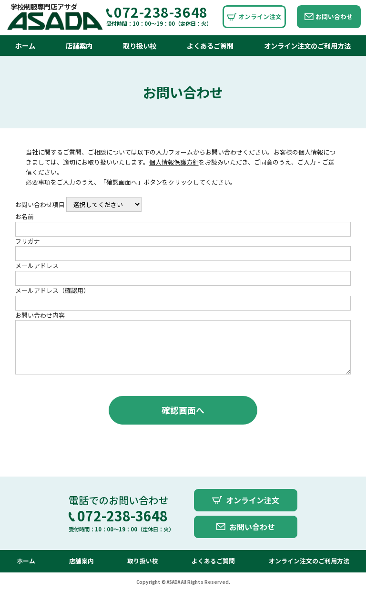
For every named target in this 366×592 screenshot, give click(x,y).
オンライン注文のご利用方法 (307, 46)
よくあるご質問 (210, 46)
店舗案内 (79, 46)
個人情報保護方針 (174, 161)
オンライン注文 (260, 16)
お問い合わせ (334, 16)
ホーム (25, 46)
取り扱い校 (139, 46)
